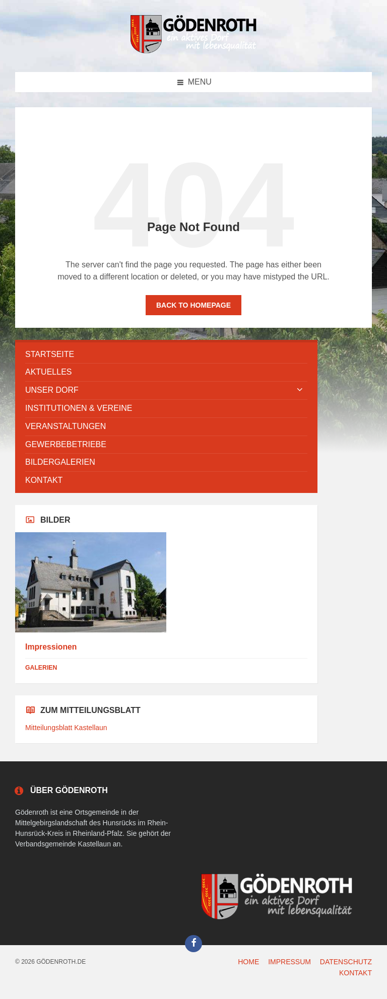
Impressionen (51, 647)
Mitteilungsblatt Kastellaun (66, 728)
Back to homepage (193, 305)
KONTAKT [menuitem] (355, 973)
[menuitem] (166, 355)
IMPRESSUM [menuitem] (289, 962)
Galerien (41, 667)
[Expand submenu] (299, 390)
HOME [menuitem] (248, 962)
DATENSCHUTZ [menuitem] (346, 962)
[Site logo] (193, 51)
